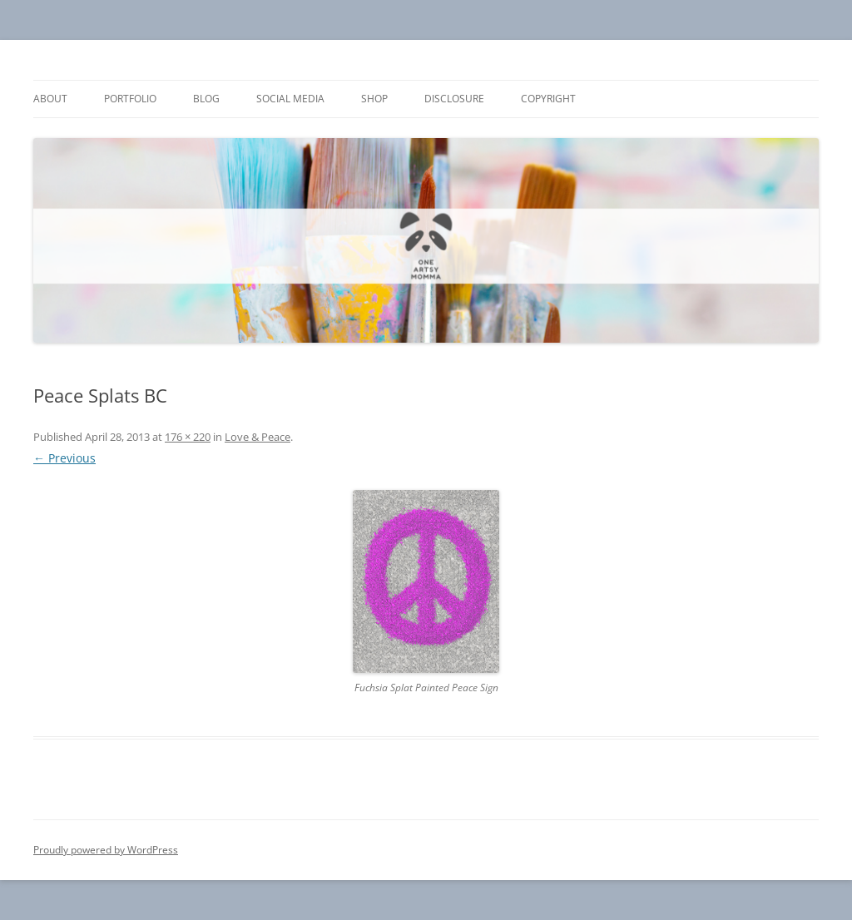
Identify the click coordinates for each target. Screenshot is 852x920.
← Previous (64, 458)
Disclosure (454, 99)
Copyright (548, 99)
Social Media (290, 99)
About (50, 99)
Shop (374, 99)
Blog (206, 99)
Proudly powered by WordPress (105, 850)
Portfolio (130, 99)
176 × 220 (188, 436)
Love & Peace (257, 436)
